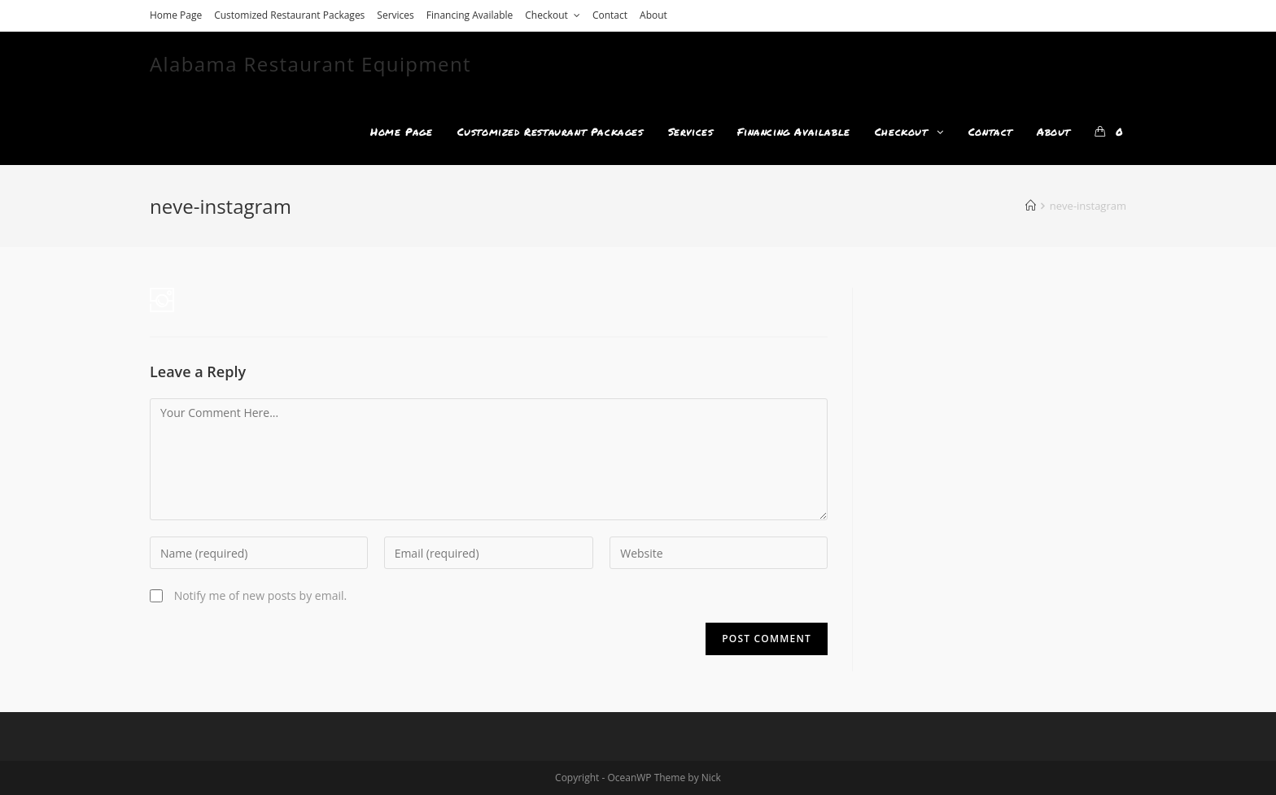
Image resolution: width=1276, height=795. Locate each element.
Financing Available (469, 15)
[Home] (1030, 205)
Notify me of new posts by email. (260, 595)
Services (395, 15)
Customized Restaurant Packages (289, 15)
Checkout (552, 15)
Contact (609, 15)
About (653, 15)
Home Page (176, 15)
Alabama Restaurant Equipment (310, 63)
